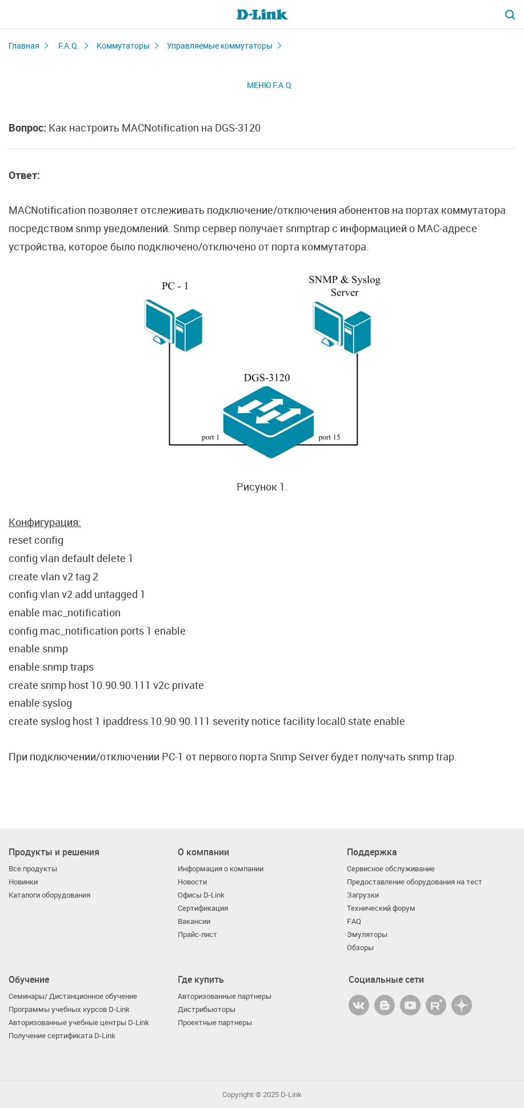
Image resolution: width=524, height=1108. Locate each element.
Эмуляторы (367, 934)
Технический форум (381, 908)
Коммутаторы (123, 45)
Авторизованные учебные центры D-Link (79, 1022)
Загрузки (363, 895)
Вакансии (194, 921)
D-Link (291, 1094)
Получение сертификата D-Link (62, 1036)
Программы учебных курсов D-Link (69, 1009)
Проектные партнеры (215, 1022)
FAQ (354, 921)
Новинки (23, 882)
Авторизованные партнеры (224, 996)
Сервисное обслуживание (391, 869)
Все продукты (33, 869)
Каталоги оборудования (49, 895)
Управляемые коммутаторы (220, 45)
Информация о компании (220, 869)
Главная (24, 45)
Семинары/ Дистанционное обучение (73, 996)
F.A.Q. (68, 45)
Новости (192, 882)
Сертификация (203, 908)
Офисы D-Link (201, 895)
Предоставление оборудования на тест (414, 882)
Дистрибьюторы (206, 1009)
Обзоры (360, 947)
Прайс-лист (197, 934)
